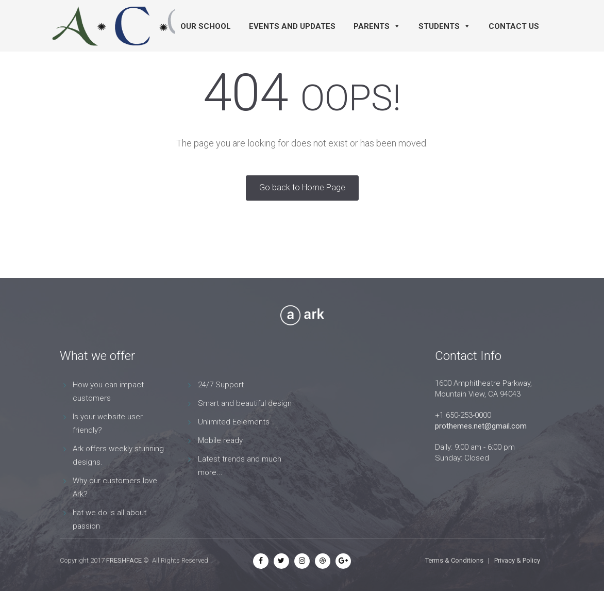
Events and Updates (292, 26)
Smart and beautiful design (245, 403)
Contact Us (514, 26)
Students (444, 26)
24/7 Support (221, 384)
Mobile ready (220, 440)
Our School (205, 26)
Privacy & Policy (517, 560)
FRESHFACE (124, 560)
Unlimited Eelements (234, 421)
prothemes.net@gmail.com (481, 426)
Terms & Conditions (454, 560)
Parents (377, 26)
